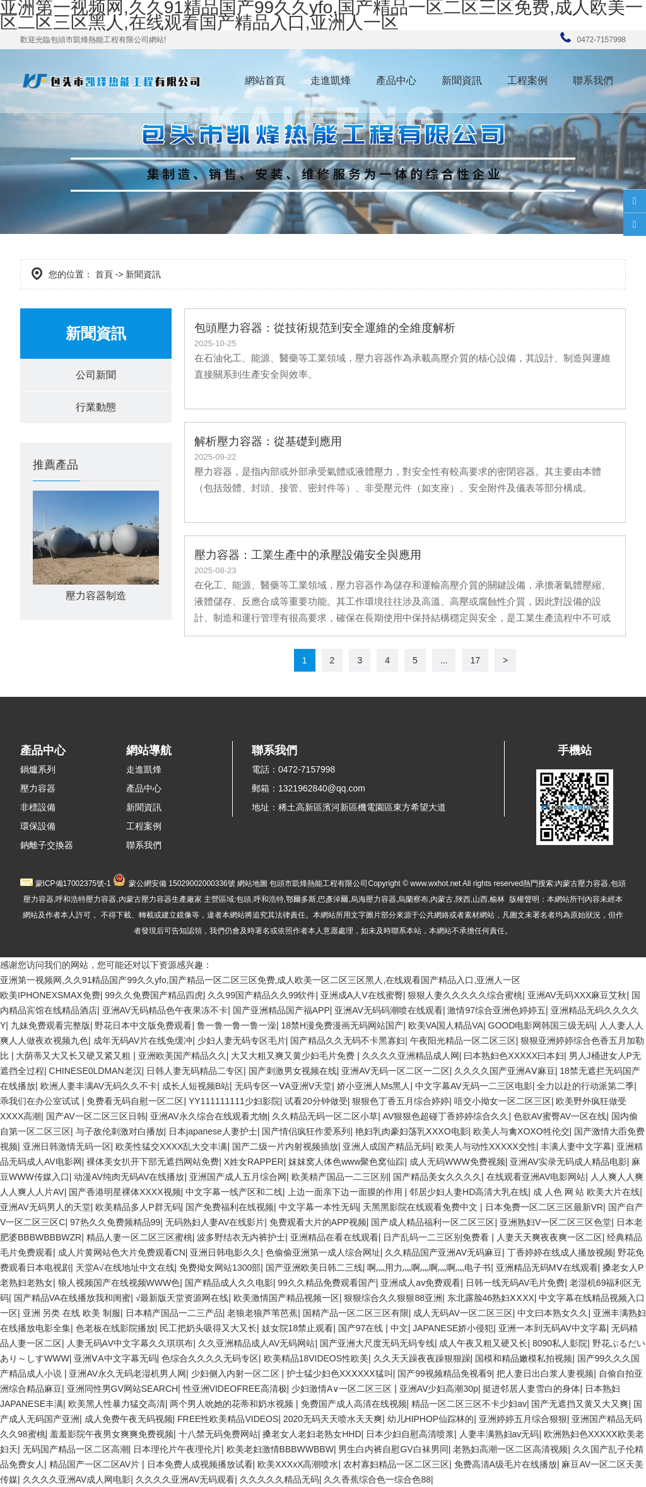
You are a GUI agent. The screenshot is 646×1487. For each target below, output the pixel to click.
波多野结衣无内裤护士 (241, 1237)
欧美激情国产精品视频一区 (286, 1298)
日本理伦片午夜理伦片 (177, 1449)
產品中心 (396, 80)
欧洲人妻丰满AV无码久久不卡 (99, 1086)
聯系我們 (593, 80)
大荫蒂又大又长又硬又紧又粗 (74, 1056)
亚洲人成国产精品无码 (387, 1146)
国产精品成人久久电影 (229, 1283)
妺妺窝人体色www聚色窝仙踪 (346, 1162)
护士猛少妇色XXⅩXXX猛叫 (339, 1373)
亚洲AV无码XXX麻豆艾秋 (577, 995)
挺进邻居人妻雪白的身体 (531, 1389)
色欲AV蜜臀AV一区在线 (560, 1116)
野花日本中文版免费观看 (143, 1025)
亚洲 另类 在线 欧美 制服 (72, 1313)
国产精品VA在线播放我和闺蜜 (72, 1298)
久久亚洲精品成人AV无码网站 (256, 1343)
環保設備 (38, 826)
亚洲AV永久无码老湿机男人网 (127, 1373)
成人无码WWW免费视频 (457, 1162)
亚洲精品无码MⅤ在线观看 (547, 1267)
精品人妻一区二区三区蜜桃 (139, 1237)
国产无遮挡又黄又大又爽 (579, 1404)
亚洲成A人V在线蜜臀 (361, 995)
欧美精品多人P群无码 (137, 1207)
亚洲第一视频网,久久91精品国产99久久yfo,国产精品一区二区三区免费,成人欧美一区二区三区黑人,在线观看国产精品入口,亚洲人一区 (260, 980)
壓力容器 (38, 788)
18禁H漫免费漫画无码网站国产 (342, 1025)
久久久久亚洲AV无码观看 (185, 1479)
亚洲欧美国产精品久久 (182, 1056)
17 (475, 660)
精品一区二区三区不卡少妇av (469, 1404)
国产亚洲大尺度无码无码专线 (377, 1343)
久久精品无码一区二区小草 (325, 1116)
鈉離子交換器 (46, 845)
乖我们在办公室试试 (41, 1101)
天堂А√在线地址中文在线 (125, 1267)
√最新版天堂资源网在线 (182, 1298)
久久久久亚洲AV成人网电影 (77, 1479)
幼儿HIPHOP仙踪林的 (430, 1419)
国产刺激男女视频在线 (293, 1071)
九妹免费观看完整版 (50, 1025)
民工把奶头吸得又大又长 (208, 1328)
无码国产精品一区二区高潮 (76, 1449)
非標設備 (38, 807)
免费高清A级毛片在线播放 (505, 1464)
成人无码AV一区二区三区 (463, 1313)
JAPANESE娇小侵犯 (453, 1328)
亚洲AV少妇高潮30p (438, 1389)
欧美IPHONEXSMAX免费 (50, 995)
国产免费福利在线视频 (229, 1207)
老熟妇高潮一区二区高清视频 (510, 1449)
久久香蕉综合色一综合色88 (377, 1479)
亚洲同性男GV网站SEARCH (123, 1389)
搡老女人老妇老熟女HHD (311, 1434)
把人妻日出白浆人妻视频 (545, 1373)
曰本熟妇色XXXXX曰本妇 (514, 1056)
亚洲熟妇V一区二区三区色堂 (555, 1222)
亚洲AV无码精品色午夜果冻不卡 (165, 1010)
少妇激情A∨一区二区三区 (342, 1389)
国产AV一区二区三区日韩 (96, 1116)
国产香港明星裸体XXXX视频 (124, 1192)
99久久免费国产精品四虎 (154, 995)
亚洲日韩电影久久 (225, 1252)
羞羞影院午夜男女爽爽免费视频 (111, 1434)
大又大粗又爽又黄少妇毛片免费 (294, 1056)
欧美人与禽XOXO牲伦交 (521, 1131)
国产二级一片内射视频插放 (285, 1146)
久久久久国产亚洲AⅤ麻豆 (504, 1071)
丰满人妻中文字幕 (576, 1146)
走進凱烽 (330, 80)
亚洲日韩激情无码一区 (67, 1146)
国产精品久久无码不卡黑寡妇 (347, 1040)
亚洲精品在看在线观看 (334, 1237)
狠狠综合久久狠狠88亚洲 (393, 1298)
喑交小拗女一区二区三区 (502, 1101)
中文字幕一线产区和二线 (234, 1192)
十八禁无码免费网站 (218, 1434)
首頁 (104, 274)
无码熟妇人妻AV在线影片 (215, 1222)
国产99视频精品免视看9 (444, 1373)
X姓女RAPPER (254, 1162)
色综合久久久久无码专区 (210, 1358)
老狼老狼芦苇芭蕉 (262, 1313)
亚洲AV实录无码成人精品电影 (568, 1162)
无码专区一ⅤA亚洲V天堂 (283, 1086)
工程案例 (527, 80)
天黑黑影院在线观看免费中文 (421, 1207)
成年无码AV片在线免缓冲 (143, 1040)
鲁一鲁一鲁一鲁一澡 (236, 1025)
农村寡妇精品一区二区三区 (396, 1464)
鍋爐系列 (38, 769)
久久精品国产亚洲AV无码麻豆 (443, 1252)
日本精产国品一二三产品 (174, 1313)
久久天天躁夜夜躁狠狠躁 (422, 1358)
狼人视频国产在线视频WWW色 (119, 1283)
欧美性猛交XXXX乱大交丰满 (171, 1146)
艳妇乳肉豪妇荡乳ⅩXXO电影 (412, 1131)
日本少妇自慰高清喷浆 (410, 1434)
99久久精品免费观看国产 (327, 1283)
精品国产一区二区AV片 (96, 1464)
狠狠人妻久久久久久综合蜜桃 (465, 995)
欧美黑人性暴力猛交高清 (116, 1404)
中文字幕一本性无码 (318, 1207)
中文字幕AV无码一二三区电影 (473, 1086)
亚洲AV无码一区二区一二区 (395, 1071)
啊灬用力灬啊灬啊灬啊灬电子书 (429, 1267)
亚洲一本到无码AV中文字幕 (552, 1328)
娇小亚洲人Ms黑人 (374, 1086)
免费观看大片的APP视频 (318, 1222)
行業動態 (96, 407)
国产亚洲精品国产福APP (281, 1010)
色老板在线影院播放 (115, 1328)
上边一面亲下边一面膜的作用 (346, 1192)
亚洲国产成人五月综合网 (237, 1177)
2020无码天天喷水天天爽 (332, 1419)
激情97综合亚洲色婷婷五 (496, 1010)
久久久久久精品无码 (279, 1479)
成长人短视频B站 (196, 1086)
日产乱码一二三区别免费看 (437, 1237)
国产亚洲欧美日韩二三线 (314, 1267)
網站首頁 (265, 80)
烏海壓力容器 (373, 899)
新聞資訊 (462, 80)
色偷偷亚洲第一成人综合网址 (323, 1252)
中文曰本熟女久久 (552, 1313)
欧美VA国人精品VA (445, 1025)
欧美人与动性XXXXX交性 (486, 1146)
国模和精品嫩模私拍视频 (523, 1358)
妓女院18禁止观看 (298, 1328)
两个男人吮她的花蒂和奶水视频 (233, 1404)
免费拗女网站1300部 (220, 1267)
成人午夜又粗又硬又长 (483, 1343)
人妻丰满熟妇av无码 (499, 1434)
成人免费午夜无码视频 (129, 1419)
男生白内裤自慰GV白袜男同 (393, 1449)
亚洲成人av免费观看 (420, 1283)
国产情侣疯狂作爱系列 (306, 1131)
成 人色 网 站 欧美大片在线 (586, 1192)
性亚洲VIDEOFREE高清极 (235, 1389)
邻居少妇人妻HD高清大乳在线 (468, 1192)
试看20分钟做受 (316, 1101)
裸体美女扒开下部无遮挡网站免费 (152, 1162)
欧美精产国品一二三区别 (340, 1177)
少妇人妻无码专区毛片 (241, 1040)
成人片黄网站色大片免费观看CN (121, 1252)
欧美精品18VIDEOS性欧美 (316, 1358)
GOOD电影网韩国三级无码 (541, 1025)
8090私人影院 (559, 1343)
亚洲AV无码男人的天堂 (45, 1207)
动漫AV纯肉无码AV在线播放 (129, 1177)
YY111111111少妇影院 (234, 1101)
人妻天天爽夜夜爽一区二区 (549, 1237)
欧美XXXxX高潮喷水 (297, 1464)
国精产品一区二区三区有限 (356, 1313)
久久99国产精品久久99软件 (261, 995)
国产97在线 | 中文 (373, 1328)
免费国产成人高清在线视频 (354, 1404)
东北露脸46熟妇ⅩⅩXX (490, 1298)
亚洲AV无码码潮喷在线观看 (388, 1010)
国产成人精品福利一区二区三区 (433, 1222)
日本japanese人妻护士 (212, 1131)
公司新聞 (96, 375)
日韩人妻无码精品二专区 (195, 1071)
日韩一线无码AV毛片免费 (515, 1283)
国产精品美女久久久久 (437, 1177)
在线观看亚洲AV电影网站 (536, 1177)
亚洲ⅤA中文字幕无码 (115, 1358)
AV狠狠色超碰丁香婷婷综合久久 (446, 1116)
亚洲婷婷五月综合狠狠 (523, 1419)
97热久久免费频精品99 (115, 1222)
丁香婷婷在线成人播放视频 (560, 1252)
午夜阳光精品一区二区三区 (463, 1040)
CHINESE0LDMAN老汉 (95, 1071)
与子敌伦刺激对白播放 (120, 1131)
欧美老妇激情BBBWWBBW (280, 1449)
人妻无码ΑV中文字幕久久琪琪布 (130, 1343)
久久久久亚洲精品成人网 (410, 1056)
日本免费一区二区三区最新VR (544, 1207)
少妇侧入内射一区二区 (236, 1373)
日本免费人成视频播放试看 (200, 1464)
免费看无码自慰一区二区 (135, 1101)
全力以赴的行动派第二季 (585, 1086)
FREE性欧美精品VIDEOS (227, 1419)
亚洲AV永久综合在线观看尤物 (208, 1116)
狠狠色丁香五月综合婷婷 (400, 1101)
